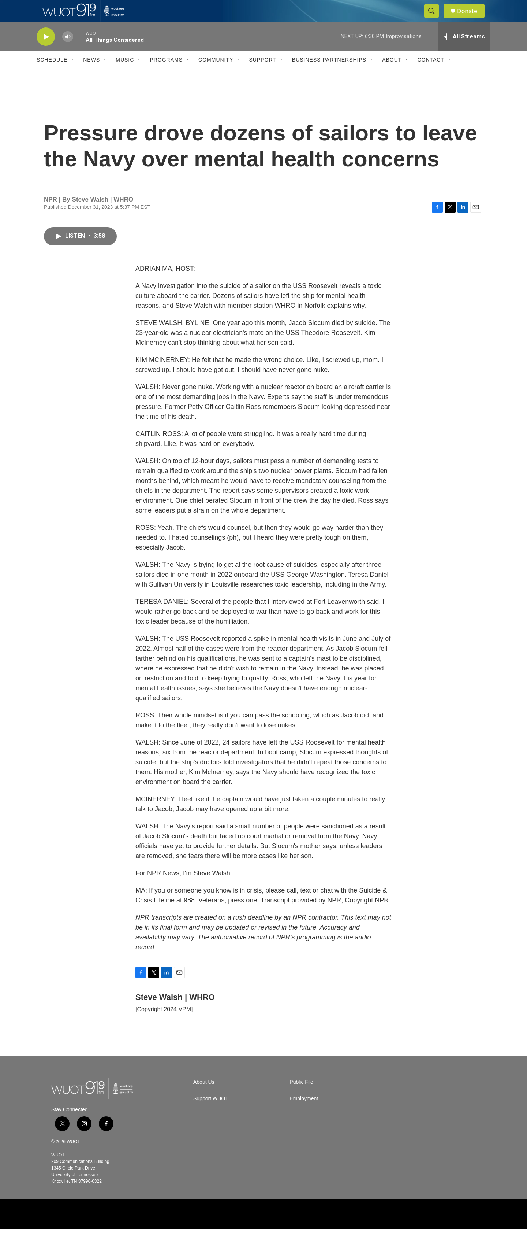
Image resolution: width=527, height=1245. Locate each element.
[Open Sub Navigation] (73, 76)
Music (125, 76)
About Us (203, 1098)
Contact (430, 76)
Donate (471, 19)
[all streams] (464, 53)
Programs (166, 76)
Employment (303, 1115)
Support (262, 76)
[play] (46, 53)
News (91, 76)
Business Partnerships (329, 76)
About (391, 76)
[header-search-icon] (434, 19)
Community (215, 76)
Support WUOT (210, 1115)
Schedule (52, 76)
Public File (301, 1098)
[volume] (67, 53)
